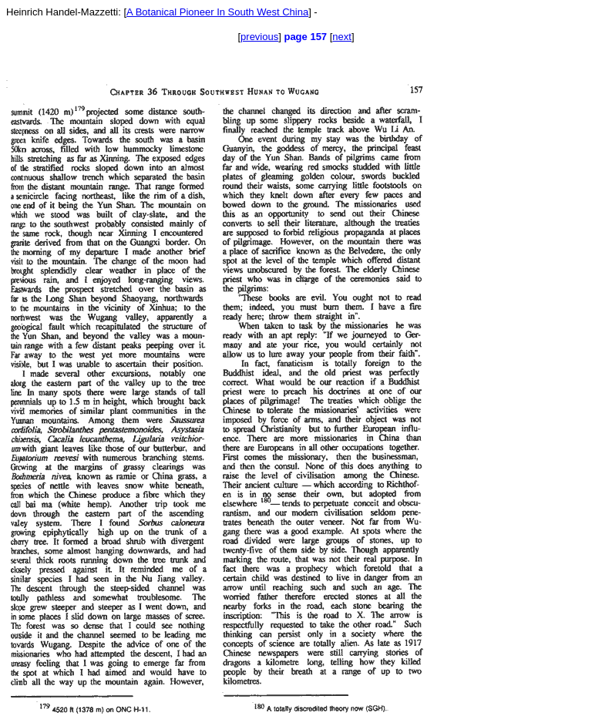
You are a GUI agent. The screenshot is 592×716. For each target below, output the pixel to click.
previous (259, 36)
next (342, 36)
